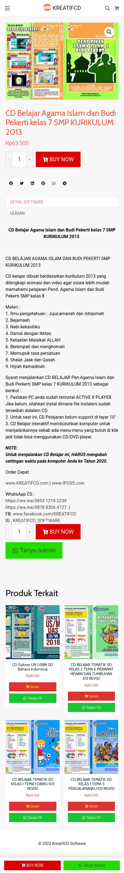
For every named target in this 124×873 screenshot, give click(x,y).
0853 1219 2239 (51, 500)
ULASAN (17, 213)
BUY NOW (58, 159)
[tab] (62, 202)
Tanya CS (32, 698)
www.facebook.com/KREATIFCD (44, 514)
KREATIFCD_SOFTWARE (36, 520)
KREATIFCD (62, 8)
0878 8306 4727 (51, 507)
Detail (32, 687)
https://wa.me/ (20, 500)
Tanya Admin (34, 550)
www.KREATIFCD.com (27, 483)
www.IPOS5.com (68, 483)
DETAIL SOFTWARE (26, 202)
